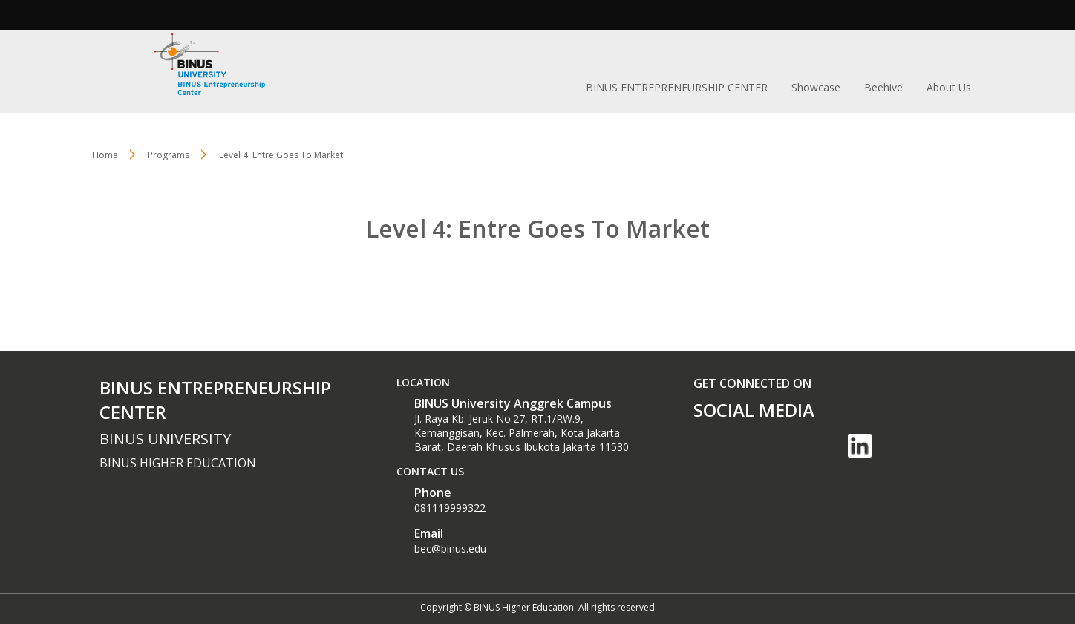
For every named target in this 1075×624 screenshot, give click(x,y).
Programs (168, 155)
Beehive (883, 87)
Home (105, 155)
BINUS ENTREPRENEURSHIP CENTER (677, 87)
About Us (949, 87)
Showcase (815, 87)
